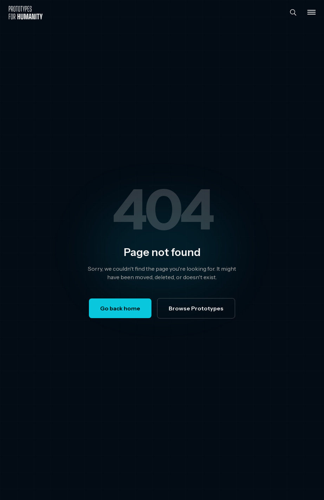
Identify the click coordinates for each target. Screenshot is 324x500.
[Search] (293, 12)
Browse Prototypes (196, 308)
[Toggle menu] (311, 12)
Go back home (120, 308)
